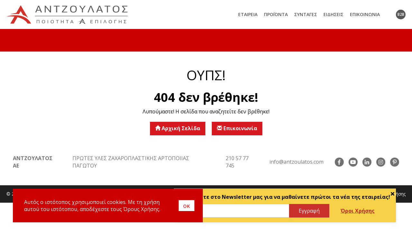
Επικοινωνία (365, 14)
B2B (401, 14)
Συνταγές (305, 14)
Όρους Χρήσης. (141, 209)
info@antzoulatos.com (296, 161)
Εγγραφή (309, 210)
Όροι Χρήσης (358, 210)
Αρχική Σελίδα (177, 128)
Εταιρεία (248, 14)
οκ (186, 205)
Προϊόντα (276, 14)
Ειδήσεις (333, 14)
